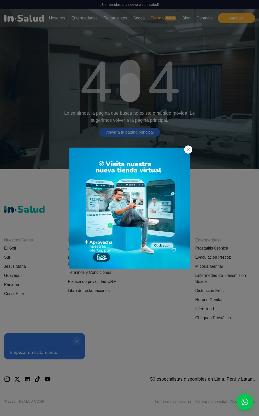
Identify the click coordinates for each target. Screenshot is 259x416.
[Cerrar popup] (188, 136)
